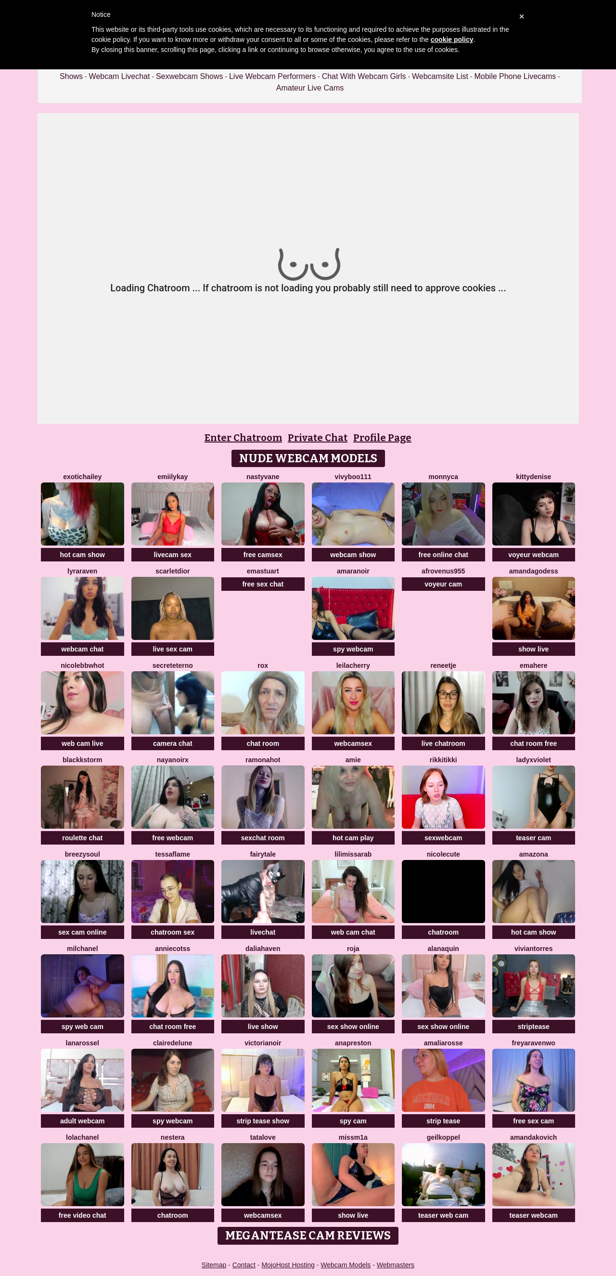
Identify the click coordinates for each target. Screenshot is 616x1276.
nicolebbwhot (82, 665)
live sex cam (172, 649)
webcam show (353, 555)
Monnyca (443, 477)
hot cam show (82, 555)
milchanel (82, 948)
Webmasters (395, 1265)
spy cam (353, 1121)
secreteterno (173, 665)
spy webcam (353, 649)
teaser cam (533, 838)
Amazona (533, 854)
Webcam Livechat (119, 76)
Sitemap (214, 1265)
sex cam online (82, 932)
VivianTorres (533, 948)
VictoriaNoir (262, 1043)
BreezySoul (82, 854)
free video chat (82, 1215)
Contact (244, 1265)
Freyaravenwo (533, 1043)
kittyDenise (533, 477)
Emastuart (263, 571)
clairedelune (172, 1043)
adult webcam (82, 1121)
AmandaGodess (533, 571)
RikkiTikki (443, 760)
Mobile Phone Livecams (515, 76)
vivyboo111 (353, 477)
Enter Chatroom (243, 437)
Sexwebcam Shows (189, 76)
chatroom (443, 932)
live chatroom (443, 743)
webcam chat (82, 649)
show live (533, 649)
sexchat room (263, 838)
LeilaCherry (353, 665)
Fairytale (263, 854)
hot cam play (353, 838)
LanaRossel (82, 1043)
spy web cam (82, 1026)
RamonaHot (262, 760)
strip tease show (262, 1121)
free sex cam (533, 1121)
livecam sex (173, 555)
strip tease (443, 1121)
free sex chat (262, 584)
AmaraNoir (353, 571)
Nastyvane (262, 477)
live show (263, 1026)
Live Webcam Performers (272, 76)
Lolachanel (82, 1137)
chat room (262, 743)
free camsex (263, 555)
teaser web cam (443, 1215)
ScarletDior (172, 571)
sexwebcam (443, 838)
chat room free (533, 743)
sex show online (353, 1026)
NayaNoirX (173, 760)
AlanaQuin (443, 948)
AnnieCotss (172, 948)
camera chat (172, 743)
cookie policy (452, 39)
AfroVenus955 (443, 571)
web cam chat (353, 932)
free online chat (443, 555)
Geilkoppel (443, 1137)
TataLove (263, 1137)
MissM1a (353, 1137)
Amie (353, 760)
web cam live (82, 743)
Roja (353, 948)
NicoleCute (443, 854)
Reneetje (443, 665)
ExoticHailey (82, 477)
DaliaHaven (262, 948)
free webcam (172, 838)
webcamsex (353, 743)
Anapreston (353, 1043)
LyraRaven (82, 571)
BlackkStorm (82, 760)
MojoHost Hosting (288, 1265)
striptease (534, 1026)
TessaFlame (172, 854)
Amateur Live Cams (310, 88)
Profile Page (382, 437)
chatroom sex (172, 932)
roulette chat (82, 838)
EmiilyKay (172, 477)
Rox (262, 665)
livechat (262, 932)
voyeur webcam (533, 555)
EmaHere (534, 665)
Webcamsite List (440, 76)
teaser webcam (534, 1215)
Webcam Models (346, 1265)
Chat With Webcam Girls (364, 76)
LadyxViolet (533, 760)
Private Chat (317, 437)
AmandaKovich (533, 1137)
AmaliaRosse (443, 1043)
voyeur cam (443, 584)
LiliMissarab (353, 854)
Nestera (173, 1137)
